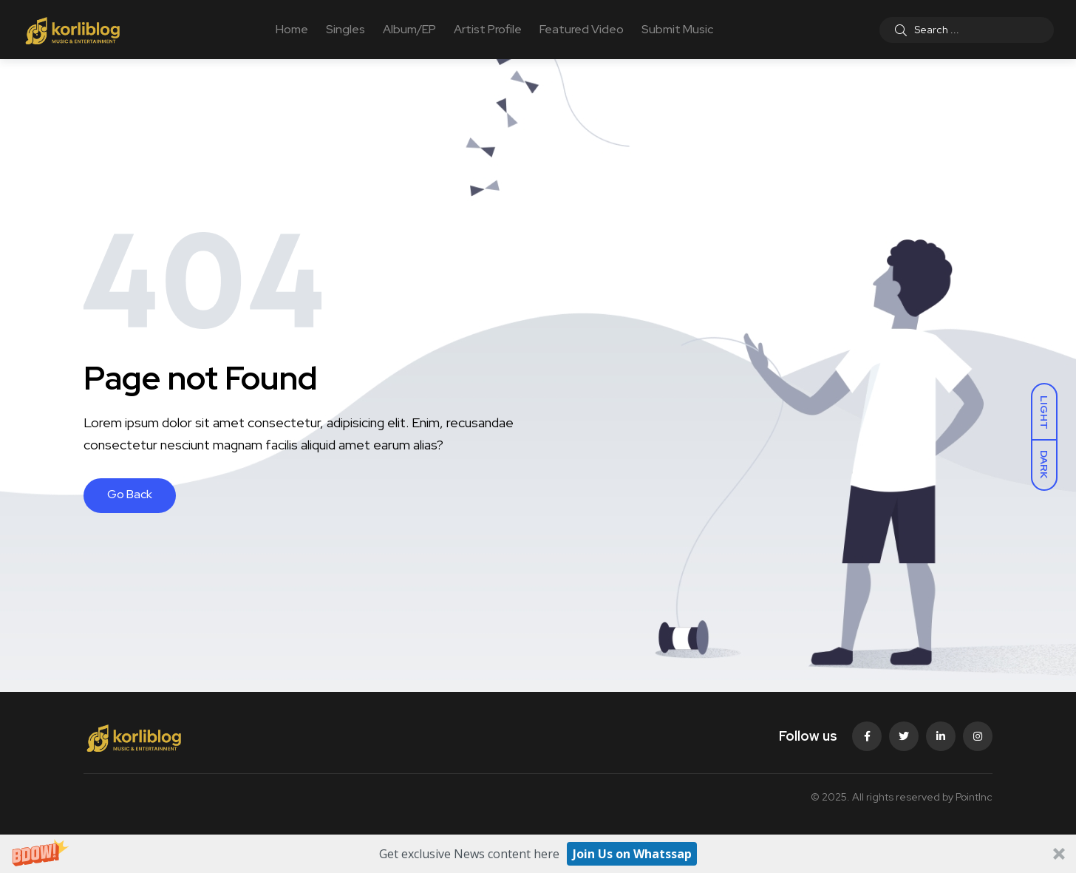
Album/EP (409, 29)
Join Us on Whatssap (632, 854)
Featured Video (581, 29)
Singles (345, 29)
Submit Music (677, 29)
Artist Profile (488, 29)
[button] (538, 854)
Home (292, 29)
